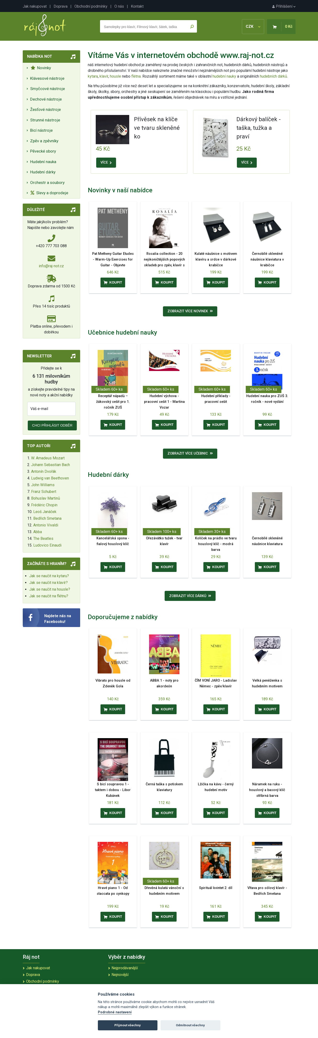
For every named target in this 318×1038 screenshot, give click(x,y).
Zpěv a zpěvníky (44, 140)
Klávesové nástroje (47, 78)
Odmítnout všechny (190, 1025)
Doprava (60, 6)
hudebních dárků (273, 76)
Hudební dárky (43, 172)
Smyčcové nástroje (47, 88)
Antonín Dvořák (43, 471)
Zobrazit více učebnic (190, 453)
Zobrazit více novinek (190, 311)
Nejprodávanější (125, 968)
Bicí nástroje (41, 130)
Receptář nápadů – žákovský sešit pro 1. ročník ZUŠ (113, 402)
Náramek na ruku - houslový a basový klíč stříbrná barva (267, 790)
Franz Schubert (43, 491)
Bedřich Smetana (47, 518)
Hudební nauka (43, 161)
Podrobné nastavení (115, 1012)
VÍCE (106, 162)
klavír (104, 76)
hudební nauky (224, 76)
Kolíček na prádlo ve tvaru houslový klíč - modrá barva (216, 544)
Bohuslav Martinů (45, 498)
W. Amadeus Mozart (48, 458)
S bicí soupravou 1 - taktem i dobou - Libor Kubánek (113, 790)
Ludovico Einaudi (47, 545)
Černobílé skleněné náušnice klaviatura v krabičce (267, 259)
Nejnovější (120, 974)
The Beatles (43, 538)
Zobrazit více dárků (190, 596)
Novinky (41, 67)
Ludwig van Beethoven (50, 478)
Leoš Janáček (44, 511)
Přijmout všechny (127, 1025)
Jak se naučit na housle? (49, 589)
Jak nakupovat (35, 6)
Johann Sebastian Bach (50, 464)
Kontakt (137, 6)
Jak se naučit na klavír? (48, 582)
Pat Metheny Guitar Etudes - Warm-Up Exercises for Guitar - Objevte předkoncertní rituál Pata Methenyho (113, 265)
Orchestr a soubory (47, 182)
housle (116, 76)
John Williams (43, 485)
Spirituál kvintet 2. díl (215, 888)
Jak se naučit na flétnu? (48, 596)
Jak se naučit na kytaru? (49, 576)
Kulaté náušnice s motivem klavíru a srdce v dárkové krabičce (216, 259)
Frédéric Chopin (44, 505)
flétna (136, 76)
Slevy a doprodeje (49, 192)
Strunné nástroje (45, 120)
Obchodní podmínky (90, 6)
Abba (37, 532)
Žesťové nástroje (45, 109)
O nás (119, 6)
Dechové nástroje (46, 99)
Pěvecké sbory (43, 151)
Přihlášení (284, 6)
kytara (93, 76)
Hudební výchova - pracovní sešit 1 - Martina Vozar (164, 402)
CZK (253, 26)
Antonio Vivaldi (45, 525)
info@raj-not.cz (51, 266)
